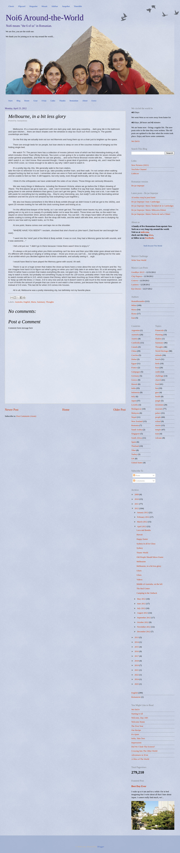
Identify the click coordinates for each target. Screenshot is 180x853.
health (157, 396)
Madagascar (136, 409)
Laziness (135, 284)
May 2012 (141, 599)
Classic (11, 6)
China (133, 351)
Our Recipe (136, 730)
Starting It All (137, 714)
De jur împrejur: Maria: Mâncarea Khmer (148, 210)
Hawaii (134, 384)
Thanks (62, 101)
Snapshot (66, 6)
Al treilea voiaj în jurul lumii (143, 197)
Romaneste (136, 697)
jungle (158, 401)
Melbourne (141, 561)
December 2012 (144, 631)
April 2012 (142, 526)
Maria (33, 302)
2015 (137, 647)
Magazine (33, 6)
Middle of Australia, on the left (149, 584)
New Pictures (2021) (140, 165)
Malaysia (135, 413)
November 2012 (144, 627)
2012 (137, 508)
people (158, 417)
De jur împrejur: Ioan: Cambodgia (145, 202)
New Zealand (137, 421)
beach (157, 359)
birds (157, 363)
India (133, 388)
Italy (133, 396)
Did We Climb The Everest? (143, 747)
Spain (133, 442)
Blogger (100, 847)
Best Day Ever (138, 786)
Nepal (133, 417)
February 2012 (143, 517)
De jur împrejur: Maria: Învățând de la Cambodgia (152, 206)
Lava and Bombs (144, 530)
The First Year (137, 726)
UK (132, 458)
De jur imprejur (137, 186)
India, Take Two (138, 738)
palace (158, 413)
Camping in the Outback (147, 593)
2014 (137, 642)
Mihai (133, 305)
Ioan (133, 318)
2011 (137, 504)
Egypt (133, 363)
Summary (41, 302)
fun (156, 388)
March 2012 (142, 522)
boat (157, 367)
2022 (137, 675)
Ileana (133, 314)
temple (158, 430)
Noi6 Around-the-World (45, 17)
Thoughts (50, 302)
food (157, 384)
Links (52, 101)
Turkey (134, 454)
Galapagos (135, 372)
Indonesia (135, 392)
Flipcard (21, 6)
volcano (158, 438)
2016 (137, 651)
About (85, 101)
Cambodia (135, 343)
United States (137, 463)
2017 (137, 656)
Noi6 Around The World (153, 246)
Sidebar (55, 6)
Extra (94, 101)
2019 (137, 665)
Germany (135, 376)
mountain (159, 405)
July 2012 (141, 608)
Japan (133, 401)
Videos (139, 579)
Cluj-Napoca (136, 276)
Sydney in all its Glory (146, 544)
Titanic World (142, 553)
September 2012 (144, 617)
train (157, 434)
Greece (134, 380)
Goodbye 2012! (137, 272)
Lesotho (134, 405)
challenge (159, 376)
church (158, 380)
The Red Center (143, 588)
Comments (139, 481)
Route (26, 101)
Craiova (134, 280)
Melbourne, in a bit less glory (149, 566)
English (27, 302)
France (134, 367)
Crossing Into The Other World (144, 751)
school (158, 421)
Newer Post (11, 409)
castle (157, 372)
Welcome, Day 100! (139, 718)
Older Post (119, 409)
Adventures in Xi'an (139, 755)
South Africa (136, 438)
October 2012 (143, 622)
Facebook (149, 238)
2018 (137, 661)
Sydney (140, 548)
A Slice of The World (140, 759)
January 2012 (143, 512)
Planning (159, 335)
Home (65, 409)
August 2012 (142, 613)
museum (158, 409)
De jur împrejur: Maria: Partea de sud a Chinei (150, 214)
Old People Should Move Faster (150, 557)
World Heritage (161, 351)
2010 (137, 499)
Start (10, 101)
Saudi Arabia (136, 430)
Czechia (134, 355)
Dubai (133, 359)
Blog (18, 101)
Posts (136, 475)
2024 (137, 679)
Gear (35, 101)
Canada (134, 347)
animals (158, 355)
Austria (134, 339)
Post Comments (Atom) (26, 416)
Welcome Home (138, 722)
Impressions (136, 743)
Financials (159, 330)
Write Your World (138, 260)
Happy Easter (142, 539)
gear (157, 392)
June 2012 (141, 604)
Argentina (135, 330)
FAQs (44, 101)
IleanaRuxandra (138, 301)
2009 (137, 494)
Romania (135, 425)
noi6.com (145, 232)
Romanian (74, 101)
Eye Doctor (136, 289)
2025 (137, 684)
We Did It (135, 141)
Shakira (158, 339)
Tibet (133, 450)
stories (158, 425)
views (151, 235)
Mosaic (45, 6)
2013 (137, 637)
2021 (137, 670)
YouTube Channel (138, 169)
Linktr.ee (135, 173)
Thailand (135, 446)
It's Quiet (135, 734)
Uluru (139, 571)
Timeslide (78, 6)
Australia (18, 302)
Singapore (135, 434)
